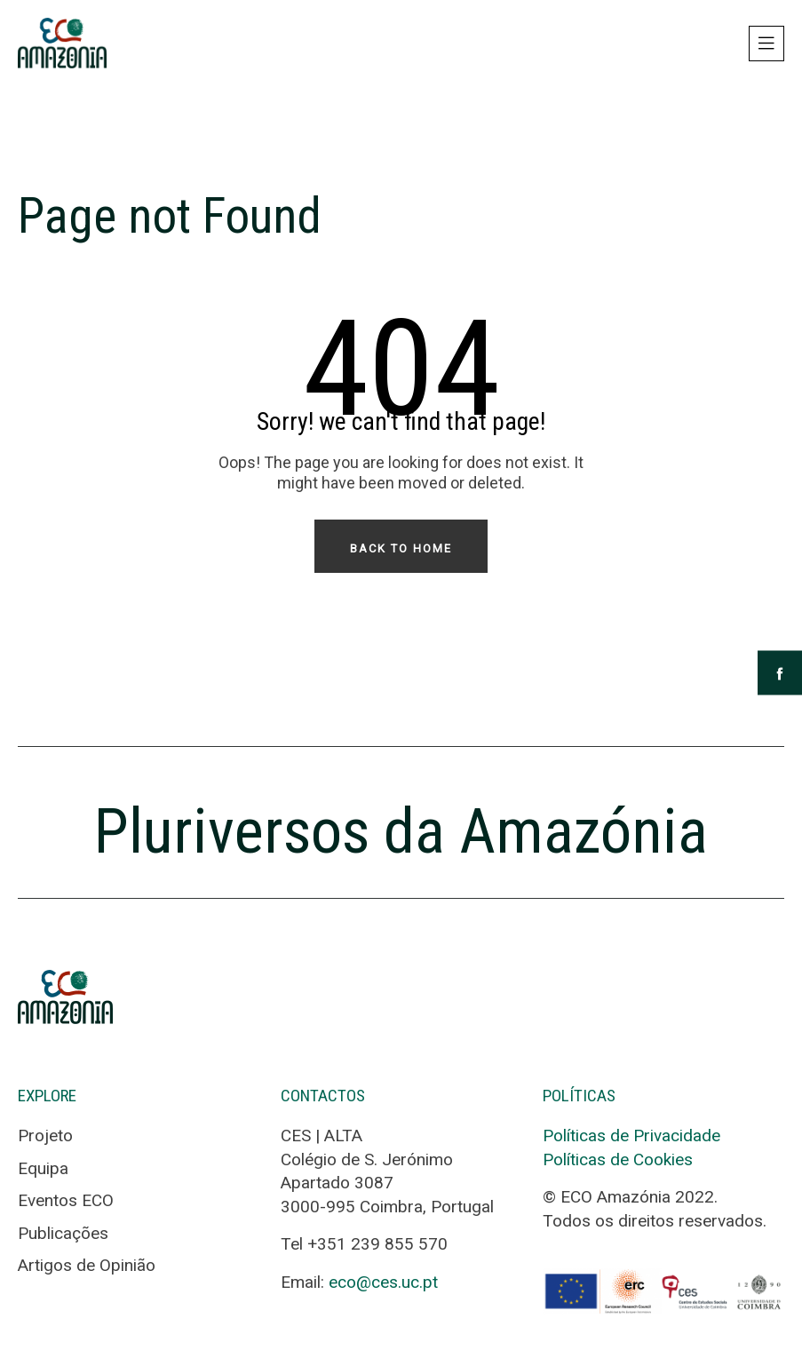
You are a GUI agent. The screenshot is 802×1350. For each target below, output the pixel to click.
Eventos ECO (66, 1200)
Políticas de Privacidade (631, 1135)
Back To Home (401, 548)
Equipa (43, 1168)
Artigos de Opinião (86, 1265)
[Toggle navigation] (766, 43)
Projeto (45, 1135)
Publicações (63, 1233)
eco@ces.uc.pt (383, 1282)
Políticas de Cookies (618, 1159)
